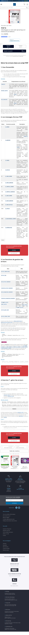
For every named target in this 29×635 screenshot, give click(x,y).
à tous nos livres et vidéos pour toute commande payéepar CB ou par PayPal (20, 484)
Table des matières (14, 454)
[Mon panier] (24, 4)
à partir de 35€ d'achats (9, 493)
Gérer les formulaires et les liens (22, 451)
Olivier (4, 34)
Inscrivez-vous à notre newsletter (14, 501)
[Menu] (1, 4)
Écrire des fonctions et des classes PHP (9, 451)
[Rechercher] (27, 8)
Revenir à (14, 40)
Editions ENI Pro (9, 618)
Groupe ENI (8, 606)
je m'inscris (14, 506)
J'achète (14, 250)
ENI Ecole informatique (10, 600)
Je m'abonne (14, 253)
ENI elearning (8, 624)
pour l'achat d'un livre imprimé (9, 483)
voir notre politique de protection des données (13, 501)
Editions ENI (14, 4)
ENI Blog (7, 594)
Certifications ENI (9, 629)
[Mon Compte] (27, 4)
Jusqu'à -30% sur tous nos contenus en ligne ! (14, 0)
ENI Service (8, 612)
